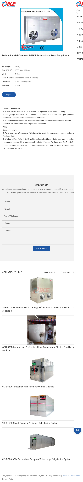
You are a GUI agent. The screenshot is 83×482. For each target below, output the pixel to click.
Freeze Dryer (66, 272)
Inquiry (8, 95)
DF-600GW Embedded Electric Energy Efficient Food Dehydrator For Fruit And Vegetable (39, 309)
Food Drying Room (51, 272)
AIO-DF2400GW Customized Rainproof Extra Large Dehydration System (36, 459)
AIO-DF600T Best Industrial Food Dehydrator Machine (28, 386)
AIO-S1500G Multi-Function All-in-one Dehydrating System (30, 423)
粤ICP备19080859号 (54, 476)
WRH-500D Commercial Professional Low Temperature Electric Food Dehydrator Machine (41, 349)
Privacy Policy (8, 479)
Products (76, 272)
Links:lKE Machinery (71, 476)
